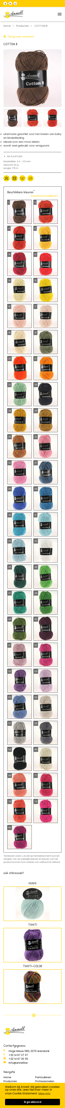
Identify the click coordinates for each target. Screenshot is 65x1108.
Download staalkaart (44, 196)
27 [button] (27, 122)
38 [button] (27, 126)
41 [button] (43, 126)
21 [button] (53, 118)
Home (7, 26)
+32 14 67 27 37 (18, 1055)
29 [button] (38, 122)
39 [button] (32, 126)
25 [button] (17, 122)
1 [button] (6, 114)
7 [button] (38, 114)
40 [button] (38, 126)
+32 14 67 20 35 (18, 1059)
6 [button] (32, 114)
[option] (32, 78)
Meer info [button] (44, 1093)
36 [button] (17, 126)
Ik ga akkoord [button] (32, 1102)
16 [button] (27, 118)
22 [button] (58, 118)
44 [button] (58, 126)
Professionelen (44, 1081)
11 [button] (58, 114)
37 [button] (22, 126)
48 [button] (35, 129)
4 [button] (22, 114)
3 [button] (17, 114)
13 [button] (12, 118)
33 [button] (58, 122)
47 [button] (30, 129)
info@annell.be (18, 1063)
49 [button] (40, 129)
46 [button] (25, 129)
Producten (22, 26)
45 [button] (19, 129)
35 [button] (12, 126)
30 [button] (43, 122)
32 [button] (53, 122)
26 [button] (22, 122)
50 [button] (45, 129)
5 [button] (27, 114)
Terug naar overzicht (20, 36)
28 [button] (32, 122)
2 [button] (12, 114)
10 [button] (53, 114)
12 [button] (6, 118)
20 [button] (48, 118)
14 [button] (17, 118)
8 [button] (43, 114)
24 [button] (12, 122)
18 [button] (38, 118)
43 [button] (53, 126)
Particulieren (43, 1077)
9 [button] (48, 114)
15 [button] (22, 118)
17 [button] (32, 118)
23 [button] (6, 122)
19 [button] (43, 118)
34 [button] (6, 126)
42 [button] (48, 126)
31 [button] (48, 122)
